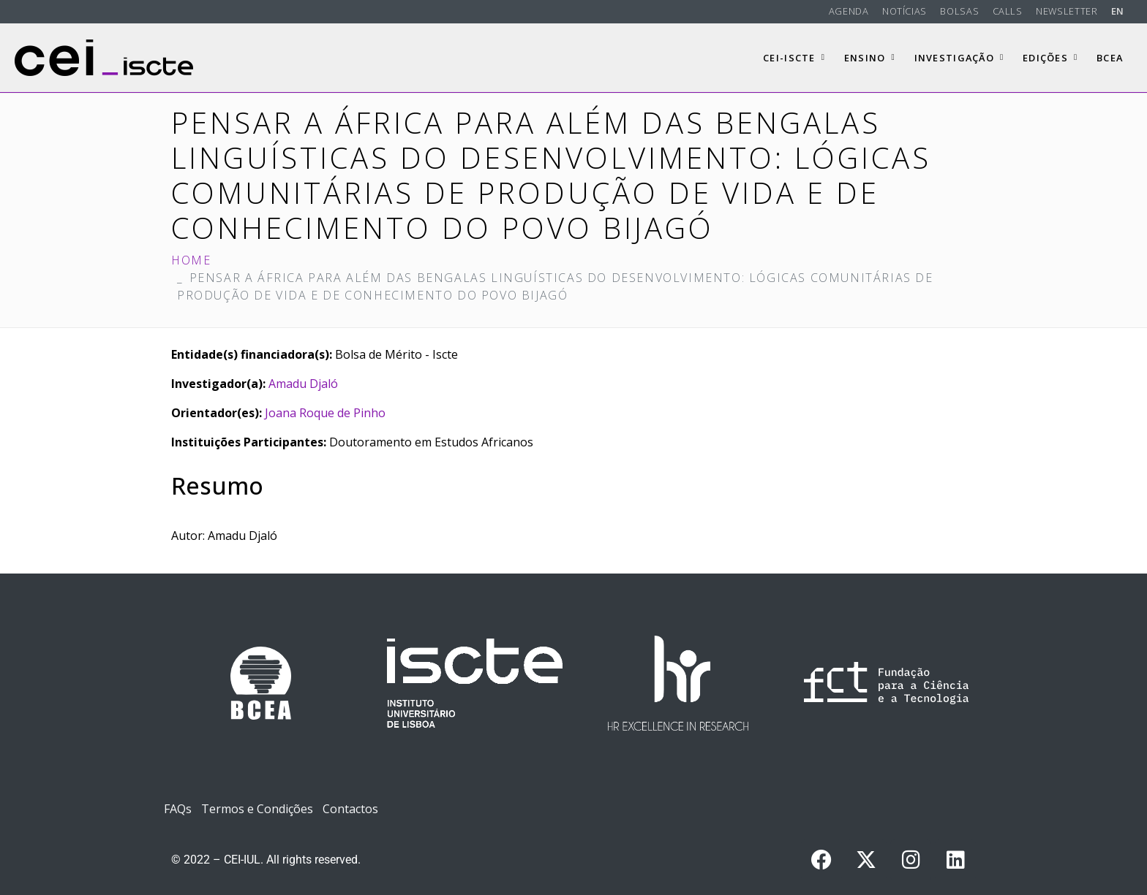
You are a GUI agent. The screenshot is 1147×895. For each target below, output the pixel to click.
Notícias (904, 11)
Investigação (959, 57)
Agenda (849, 11)
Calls (1008, 11)
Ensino (869, 57)
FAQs (178, 809)
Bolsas (959, 11)
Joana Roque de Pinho (325, 413)
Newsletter (1066, 11)
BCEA (1110, 57)
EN (1117, 11)
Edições (1050, 57)
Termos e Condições (257, 809)
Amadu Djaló (303, 384)
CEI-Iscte (794, 57)
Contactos (350, 809)
